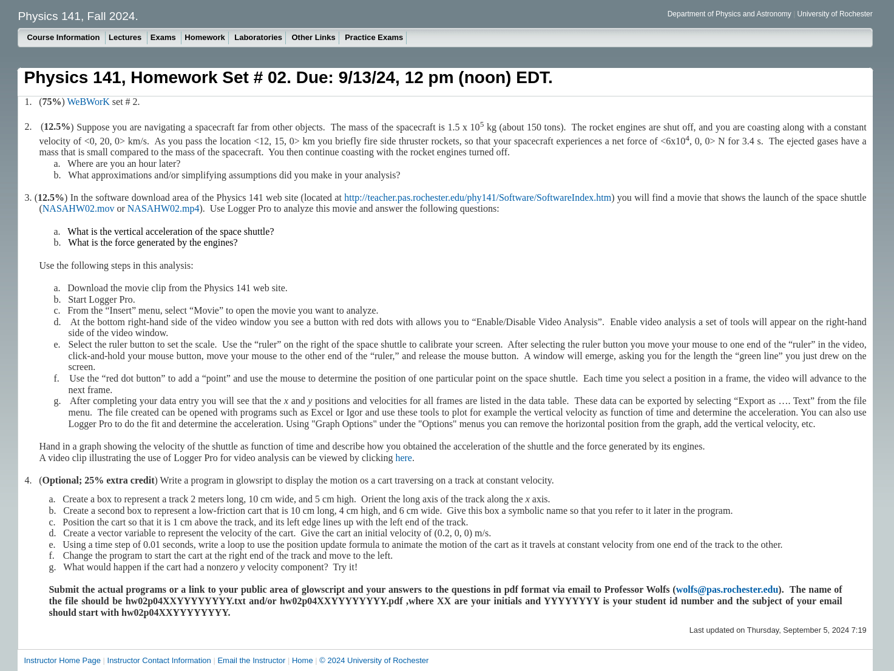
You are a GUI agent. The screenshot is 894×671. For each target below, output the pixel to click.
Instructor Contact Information (159, 660)
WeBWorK (88, 101)
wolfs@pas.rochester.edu (727, 589)
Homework (205, 37)
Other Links (313, 37)
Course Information (64, 37)
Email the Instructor (251, 660)
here (403, 458)
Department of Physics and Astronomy (730, 14)
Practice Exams (374, 37)
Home (302, 660)
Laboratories (258, 37)
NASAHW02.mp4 (163, 208)
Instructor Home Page (62, 660)
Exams (164, 37)
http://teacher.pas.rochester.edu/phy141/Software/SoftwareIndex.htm (477, 197)
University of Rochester (835, 14)
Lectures (126, 37)
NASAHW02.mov (78, 208)
